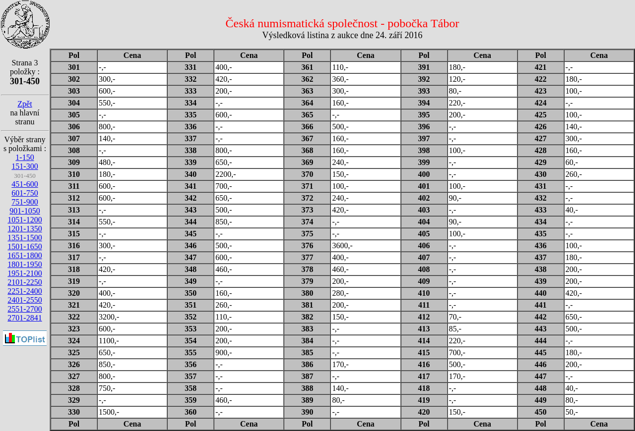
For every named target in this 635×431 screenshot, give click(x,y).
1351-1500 (24, 237)
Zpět (24, 104)
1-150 (24, 157)
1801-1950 (24, 264)
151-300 (24, 166)
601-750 (24, 193)
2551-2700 (24, 309)
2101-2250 (24, 282)
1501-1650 (24, 246)
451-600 (24, 184)
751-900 (24, 202)
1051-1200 (24, 220)
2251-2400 (24, 291)
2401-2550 (24, 300)
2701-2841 (24, 318)
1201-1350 (24, 228)
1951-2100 (24, 273)
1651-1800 (24, 255)
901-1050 (24, 211)
